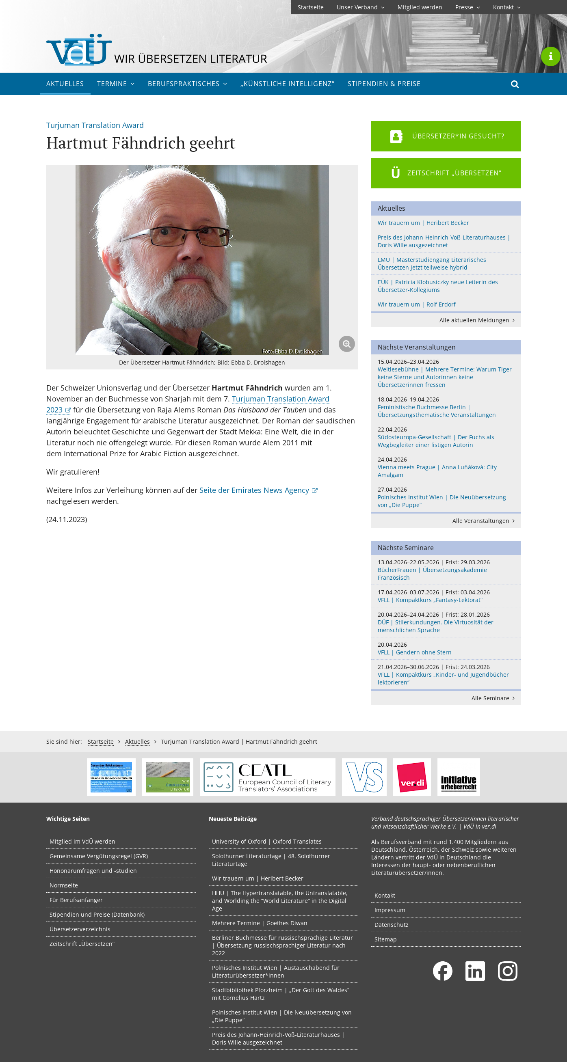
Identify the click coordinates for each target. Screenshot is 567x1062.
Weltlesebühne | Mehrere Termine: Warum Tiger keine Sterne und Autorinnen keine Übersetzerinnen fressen (446, 373)
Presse (467, 7)
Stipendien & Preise (384, 83)
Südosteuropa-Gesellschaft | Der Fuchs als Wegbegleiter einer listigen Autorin (446, 437)
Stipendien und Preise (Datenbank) (97, 914)
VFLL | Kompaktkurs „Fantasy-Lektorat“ (446, 596)
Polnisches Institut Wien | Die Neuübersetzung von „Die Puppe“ (446, 497)
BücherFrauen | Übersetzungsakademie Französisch (446, 569)
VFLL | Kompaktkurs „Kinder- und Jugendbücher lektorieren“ (446, 674)
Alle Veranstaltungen (484, 521)
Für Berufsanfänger (76, 900)
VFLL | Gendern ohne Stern (446, 648)
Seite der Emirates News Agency (254, 490)
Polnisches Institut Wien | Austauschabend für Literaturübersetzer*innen (276, 971)
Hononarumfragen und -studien (93, 870)
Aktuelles (65, 83)
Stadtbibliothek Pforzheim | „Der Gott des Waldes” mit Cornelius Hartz (280, 994)
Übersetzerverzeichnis (80, 929)
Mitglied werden (420, 7)
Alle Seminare (494, 698)
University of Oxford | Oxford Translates (267, 841)
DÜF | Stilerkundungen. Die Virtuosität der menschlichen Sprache (446, 622)
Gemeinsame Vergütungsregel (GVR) (99, 856)
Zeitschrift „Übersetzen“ (82, 944)
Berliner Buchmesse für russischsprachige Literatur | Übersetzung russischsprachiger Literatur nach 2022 (282, 945)
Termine (116, 83)
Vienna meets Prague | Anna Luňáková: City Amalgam (446, 467)
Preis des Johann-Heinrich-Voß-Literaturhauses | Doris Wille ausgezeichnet (444, 241)
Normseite (64, 885)
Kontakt (507, 7)
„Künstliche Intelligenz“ (287, 83)
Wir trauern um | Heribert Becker (423, 223)
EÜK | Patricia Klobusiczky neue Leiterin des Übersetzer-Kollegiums (438, 286)
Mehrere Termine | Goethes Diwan (259, 923)
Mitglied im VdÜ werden (82, 841)
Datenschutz (391, 924)
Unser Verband (361, 7)
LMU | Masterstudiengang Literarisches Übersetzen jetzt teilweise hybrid (432, 263)
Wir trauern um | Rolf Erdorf (417, 304)
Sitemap (385, 939)
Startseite (311, 7)
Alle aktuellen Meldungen (478, 320)
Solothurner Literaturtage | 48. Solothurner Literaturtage (271, 860)
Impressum (389, 910)
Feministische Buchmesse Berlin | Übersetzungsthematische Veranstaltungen (446, 407)
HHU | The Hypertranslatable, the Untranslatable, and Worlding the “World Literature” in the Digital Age (280, 900)
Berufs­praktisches (187, 83)
